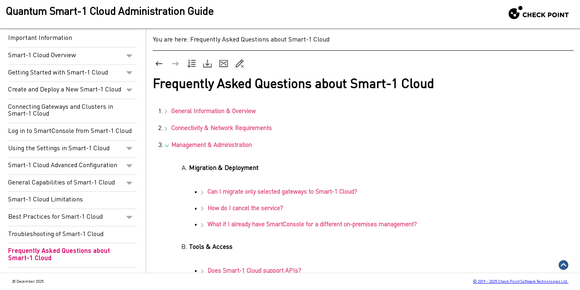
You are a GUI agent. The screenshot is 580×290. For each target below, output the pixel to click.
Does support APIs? (251, 271)
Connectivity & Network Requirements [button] (218, 129)
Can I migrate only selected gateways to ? (279, 192)
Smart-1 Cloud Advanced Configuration (72, 165)
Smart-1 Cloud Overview (72, 56)
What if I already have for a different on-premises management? (309, 225)
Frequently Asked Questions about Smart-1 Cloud (59, 255)
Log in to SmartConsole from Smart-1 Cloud (70, 131)
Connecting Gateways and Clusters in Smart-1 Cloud (60, 111)
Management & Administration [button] (208, 146)
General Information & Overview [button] (210, 112)
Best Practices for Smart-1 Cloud (72, 217)
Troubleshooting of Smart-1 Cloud (56, 234)
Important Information (40, 38)
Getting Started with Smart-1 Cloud (72, 73)
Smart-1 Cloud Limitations (45, 200)
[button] (129, 56)
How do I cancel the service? (242, 209)
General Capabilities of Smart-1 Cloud (72, 183)
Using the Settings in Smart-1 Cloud (72, 149)
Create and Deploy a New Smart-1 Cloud (72, 90)
